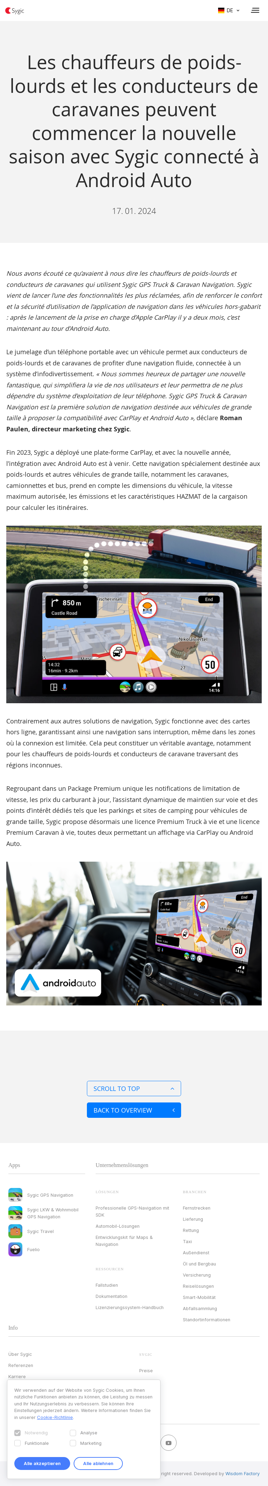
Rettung (191, 1230)
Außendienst (196, 1252)
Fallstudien (107, 1285)
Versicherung (197, 1275)
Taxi (187, 1241)
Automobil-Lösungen (118, 1226)
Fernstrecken (196, 1208)
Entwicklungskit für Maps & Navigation (124, 1240)
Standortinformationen (206, 1319)
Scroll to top (134, 1088)
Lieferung (193, 1219)
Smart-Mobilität (199, 1297)
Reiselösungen (198, 1286)
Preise (146, 1370)
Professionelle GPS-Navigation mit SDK (132, 1211)
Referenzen (20, 1365)
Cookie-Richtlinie (55, 1417)
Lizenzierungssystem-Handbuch (130, 1307)
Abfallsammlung (200, 1308)
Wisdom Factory (242, 1473)
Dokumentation (111, 1296)
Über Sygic (20, 1354)
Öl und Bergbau (199, 1263)
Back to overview (134, 1110)
